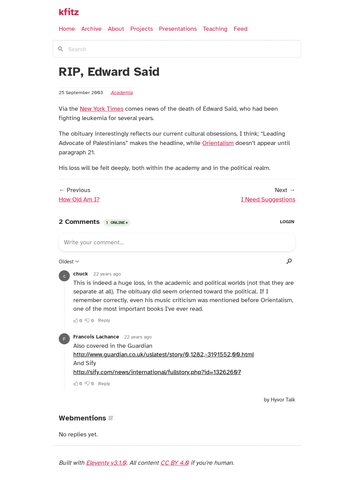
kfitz (69, 12)
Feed (241, 29)
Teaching (215, 29)
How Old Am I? (79, 199)
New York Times (101, 108)
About (116, 29)
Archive (91, 29)
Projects (141, 29)
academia (122, 92)
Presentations (178, 29)
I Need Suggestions (268, 199)
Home (67, 29)
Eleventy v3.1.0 (106, 463)
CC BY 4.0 (174, 463)
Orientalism (218, 143)
